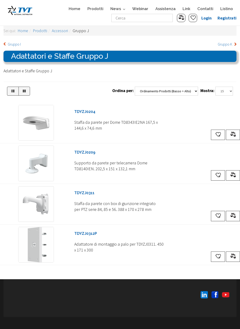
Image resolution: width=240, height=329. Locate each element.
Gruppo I (14, 44)
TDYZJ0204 (84, 111)
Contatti (205, 8)
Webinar (140, 8)
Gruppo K (225, 44)
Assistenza (165, 8)
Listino (226, 8)
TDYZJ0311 (84, 193)
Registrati (227, 18)
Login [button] (206, 18)
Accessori (60, 30)
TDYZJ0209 (84, 152)
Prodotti (95, 8)
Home (74, 8)
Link (186, 8)
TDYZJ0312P (85, 233)
